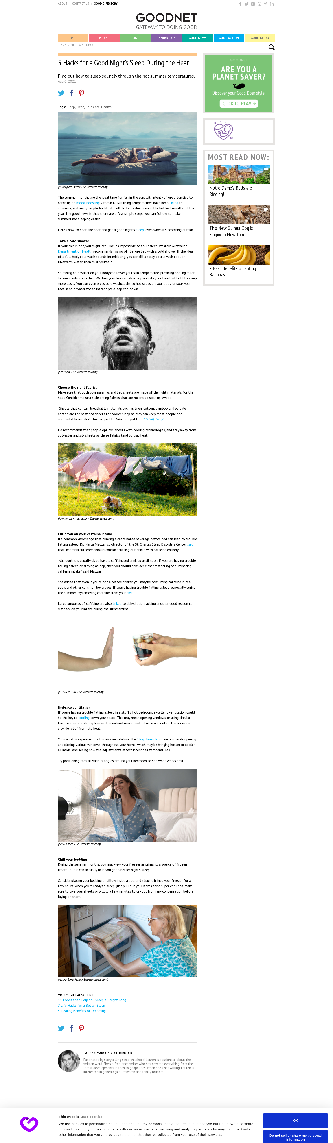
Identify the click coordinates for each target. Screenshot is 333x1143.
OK (295, 1108)
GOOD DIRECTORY (106, 4)
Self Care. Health (99, 107)
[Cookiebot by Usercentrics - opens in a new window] (29, 1134)
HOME (62, 45)
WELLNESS (86, 45)
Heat (80, 107)
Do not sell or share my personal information (295, 1124)
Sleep (71, 107)
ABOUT (62, 4)
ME (73, 45)
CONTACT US (80, 4)
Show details (69, 1134)
